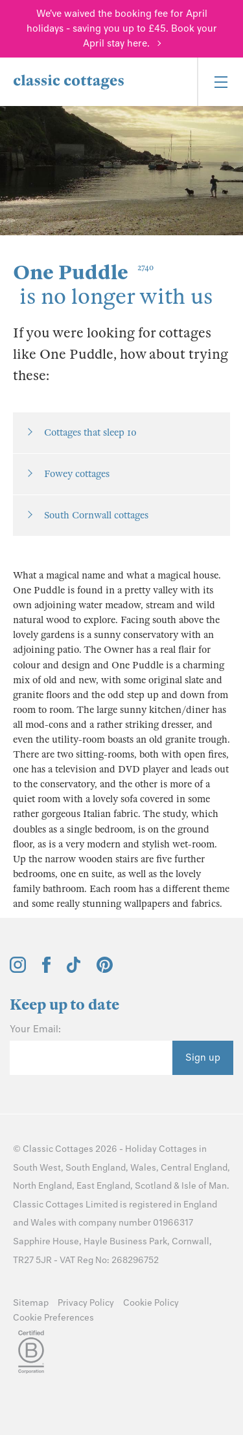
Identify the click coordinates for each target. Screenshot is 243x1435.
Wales (143, 1167)
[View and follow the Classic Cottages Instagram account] (18, 969)
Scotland (153, 1185)
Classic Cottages (58, 1148)
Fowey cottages (77, 474)
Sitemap (31, 1302)
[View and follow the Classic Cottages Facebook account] (46, 969)
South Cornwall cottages (96, 515)
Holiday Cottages (161, 1148)
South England (95, 1167)
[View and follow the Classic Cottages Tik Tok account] (74, 969)
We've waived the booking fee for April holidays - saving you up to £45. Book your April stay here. (122, 28)
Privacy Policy (86, 1302)
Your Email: (35, 1029)
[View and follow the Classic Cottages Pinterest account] (105, 969)
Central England (194, 1167)
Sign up (202, 1057)
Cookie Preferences (53, 1317)
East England (103, 1185)
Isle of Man (204, 1185)
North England (42, 1185)
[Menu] (220, 82)
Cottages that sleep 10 (90, 432)
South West (37, 1167)
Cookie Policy (151, 1302)
